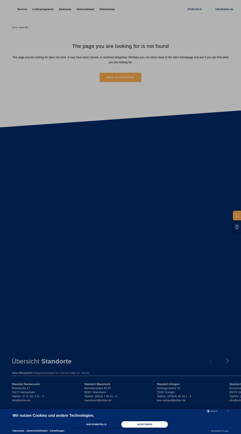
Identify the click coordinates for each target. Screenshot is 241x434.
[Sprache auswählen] (208, 411)
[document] (120, 417)
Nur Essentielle (96, 424)
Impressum (18, 430)
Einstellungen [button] (57, 430)
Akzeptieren (144, 424)
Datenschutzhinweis (37, 430)
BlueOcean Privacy (219, 431)
